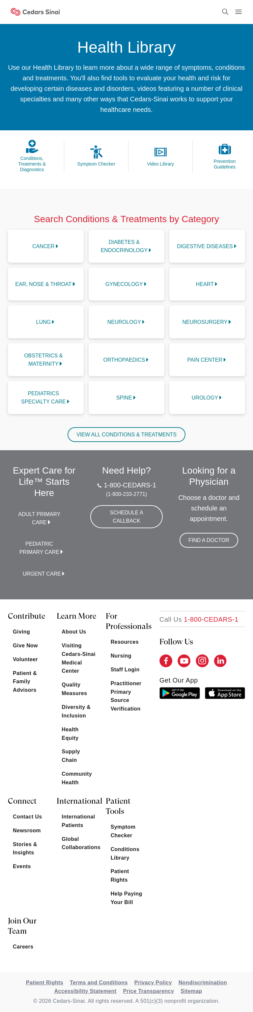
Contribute (26, 616)
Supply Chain (71, 756)
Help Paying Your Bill (126, 898)
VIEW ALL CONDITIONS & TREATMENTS (126, 434)
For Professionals (128, 621)
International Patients (78, 821)
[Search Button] (225, 12)
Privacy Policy (153, 982)
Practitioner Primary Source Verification (126, 696)
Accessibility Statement (85, 991)
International (78, 801)
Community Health (77, 778)
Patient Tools (118, 806)
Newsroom (27, 830)
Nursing (121, 656)
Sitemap (191, 991)
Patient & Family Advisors (25, 681)
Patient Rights (120, 876)
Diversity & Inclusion (76, 711)
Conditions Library (125, 853)
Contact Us (27, 816)
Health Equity (70, 734)
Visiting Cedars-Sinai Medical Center (79, 658)
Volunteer (25, 659)
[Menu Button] (238, 12)
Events (22, 866)
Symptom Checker (123, 831)
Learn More (76, 616)
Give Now (25, 645)
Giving (21, 632)
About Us (74, 632)
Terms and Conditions (99, 982)
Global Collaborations (79, 843)
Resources (125, 642)
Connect (22, 801)
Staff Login (125, 669)
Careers (23, 946)
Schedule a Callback (126, 517)
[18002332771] (199, 619)
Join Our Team (22, 926)
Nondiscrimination (203, 982)
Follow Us (176, 641)
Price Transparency (148, 991)
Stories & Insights (25, 849)
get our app (178, 680)
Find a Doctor (208, 540)
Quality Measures (74, 689)
